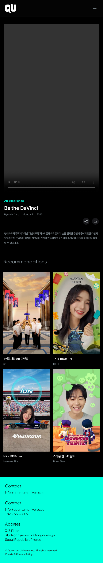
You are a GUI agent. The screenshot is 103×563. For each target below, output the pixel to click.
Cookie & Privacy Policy (19, 554)
